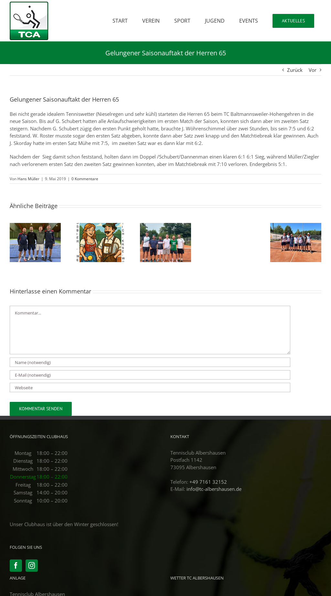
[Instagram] (32, 565)
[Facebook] (16, 565)
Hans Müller (28, 179)
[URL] (150, 387)
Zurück (295, 70)
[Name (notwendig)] (150, 362)
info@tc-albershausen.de (214, 489)
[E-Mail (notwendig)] (150, 375)
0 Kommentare (84, 179)
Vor (312, 70)
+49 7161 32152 (208, 482)
